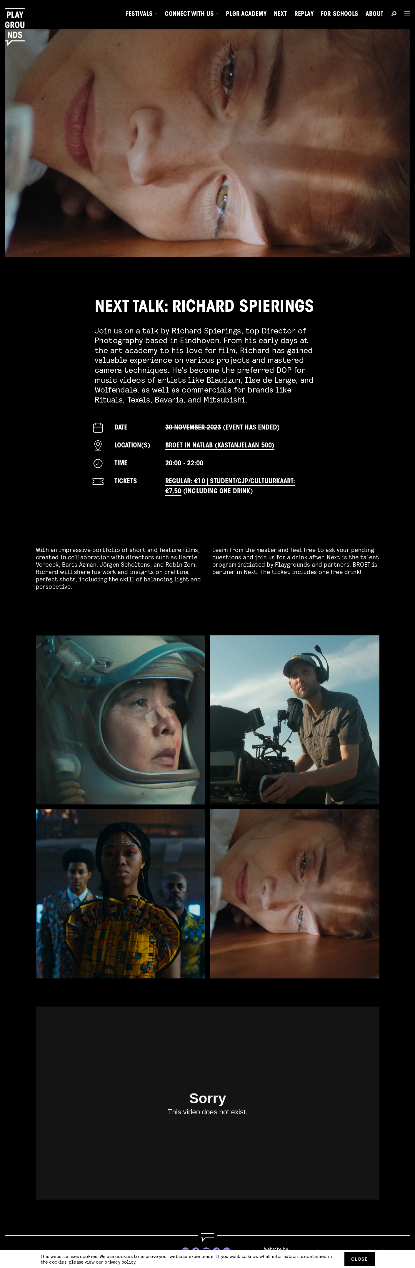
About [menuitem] (374, 15)
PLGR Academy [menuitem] (246, 15)
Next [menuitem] (280, 15)
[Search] (394, 14)
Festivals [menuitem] (139, 15)
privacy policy (119, 1261)
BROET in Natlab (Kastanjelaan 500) (220, 445)
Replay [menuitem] (304, 15)
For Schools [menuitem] (339, 15)
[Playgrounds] (17, 17)
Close (359, 1259)
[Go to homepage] (207, 1237)
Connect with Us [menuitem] (189, 15)
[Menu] (405, 14)
